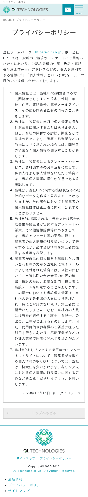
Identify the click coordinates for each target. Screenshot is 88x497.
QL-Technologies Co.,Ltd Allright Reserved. (44, 470)
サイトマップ (26, 458)
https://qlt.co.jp (48, 52)
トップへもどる (44, 413)
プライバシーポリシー (55, 458)
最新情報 (15, 479)
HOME (7, 19)
